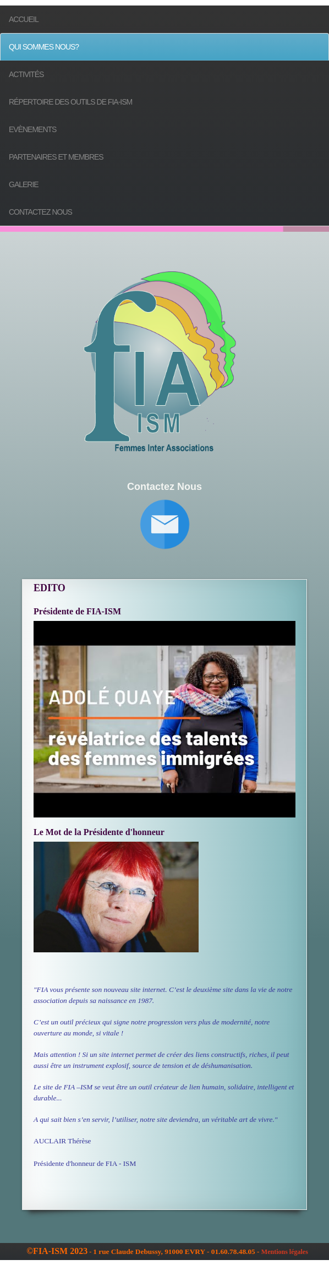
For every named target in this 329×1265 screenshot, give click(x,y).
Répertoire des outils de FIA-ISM (70, 101)
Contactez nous (40, 212)
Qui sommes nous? (44, 46)
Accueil (24, 19)
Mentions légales (284, 1252)
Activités (26, 74)
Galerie (24, 184)
